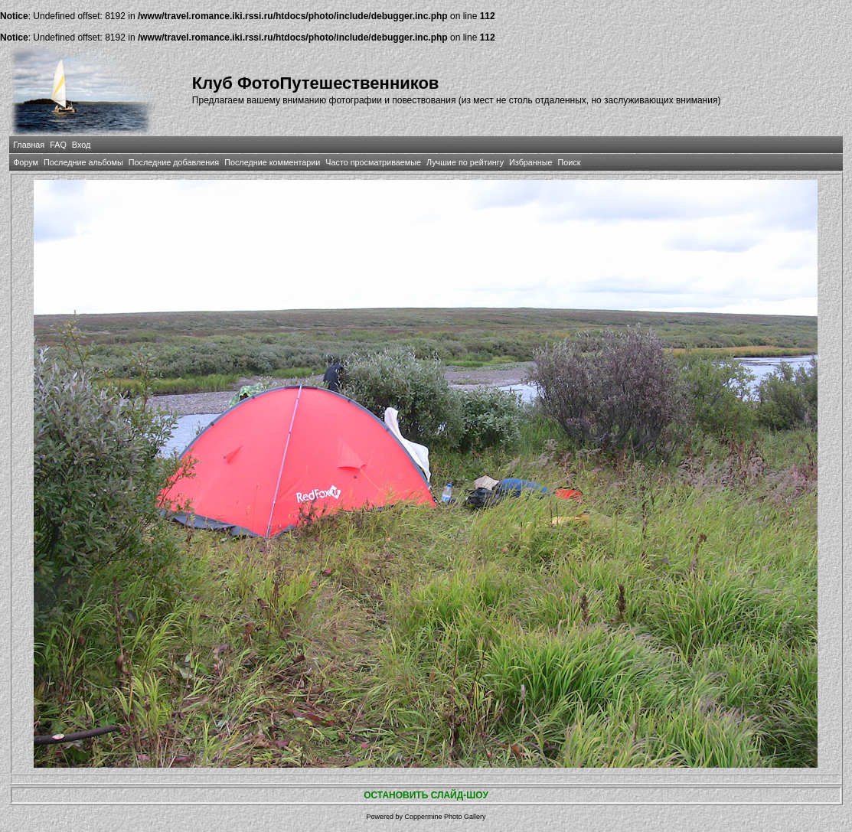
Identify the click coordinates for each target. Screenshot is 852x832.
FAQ (58, 144)
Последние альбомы (83, 162)
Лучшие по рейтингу (465, 162)
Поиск (569, 162)
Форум (25, 162)
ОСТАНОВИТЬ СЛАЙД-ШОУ (426, 795)
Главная (28, 144)
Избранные (530, 162)
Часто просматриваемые (373, 162)
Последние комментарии (272, 162)
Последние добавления (174, 162)
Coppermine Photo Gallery (444, 817)
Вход (81, 144)
